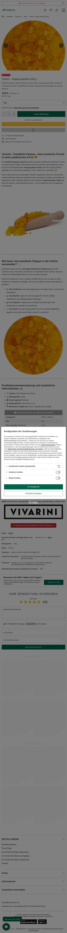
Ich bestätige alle (33, 487)
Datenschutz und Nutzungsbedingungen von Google (25, 449)
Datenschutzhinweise (48, 445)
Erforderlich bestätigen (33, 493)
